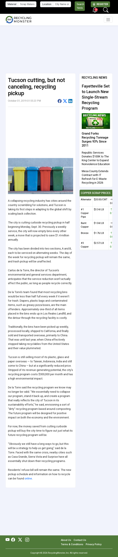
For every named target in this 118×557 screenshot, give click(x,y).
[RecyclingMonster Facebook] (14, 540)
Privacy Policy (94, 544)
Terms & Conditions (72, 544)
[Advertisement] (59, 48)
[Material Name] (27, 4)
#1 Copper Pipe (85, 213)
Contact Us (80, 540)
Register (100, 4)
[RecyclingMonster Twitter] (20, 540)
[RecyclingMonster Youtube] (8, 540)
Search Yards (80, 6)
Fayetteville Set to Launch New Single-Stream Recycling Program (96, 97)
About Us (66, 540)
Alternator (86, 199)
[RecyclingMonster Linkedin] (26, 540)
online (28, 478)
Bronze (84, 233)
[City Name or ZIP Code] (62, 4)
